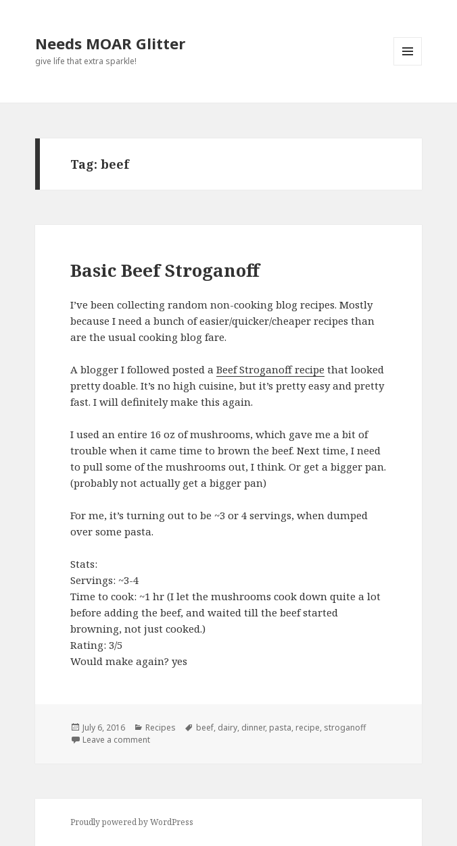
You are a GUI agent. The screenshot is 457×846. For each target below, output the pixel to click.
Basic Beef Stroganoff (165, 270)
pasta (280, 727)
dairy (227, 727)
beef (205, 727)
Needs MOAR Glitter (110, 43)
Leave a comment (116, 739)
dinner (253, 727)
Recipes (160, 727)
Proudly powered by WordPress (131, 822)
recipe (307, 727)
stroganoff (345, 727)
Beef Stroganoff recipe (270, 369)
